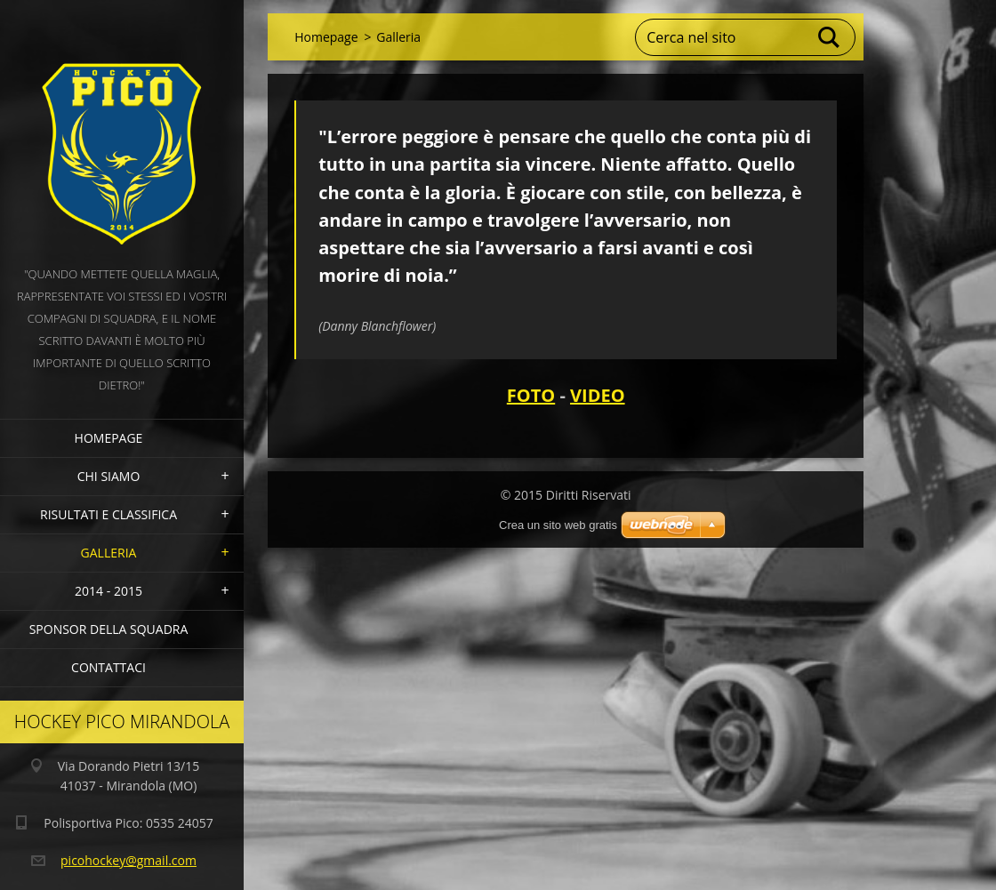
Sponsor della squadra (109, 629)
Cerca (829, 37)
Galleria (109, 552)
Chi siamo (109, 476)
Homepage (109, 437)
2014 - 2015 (108, 590)
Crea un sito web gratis (558, 525)
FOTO (531, 395)
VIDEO (597, 395)
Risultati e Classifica (108, 514)
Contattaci (108, 667)
